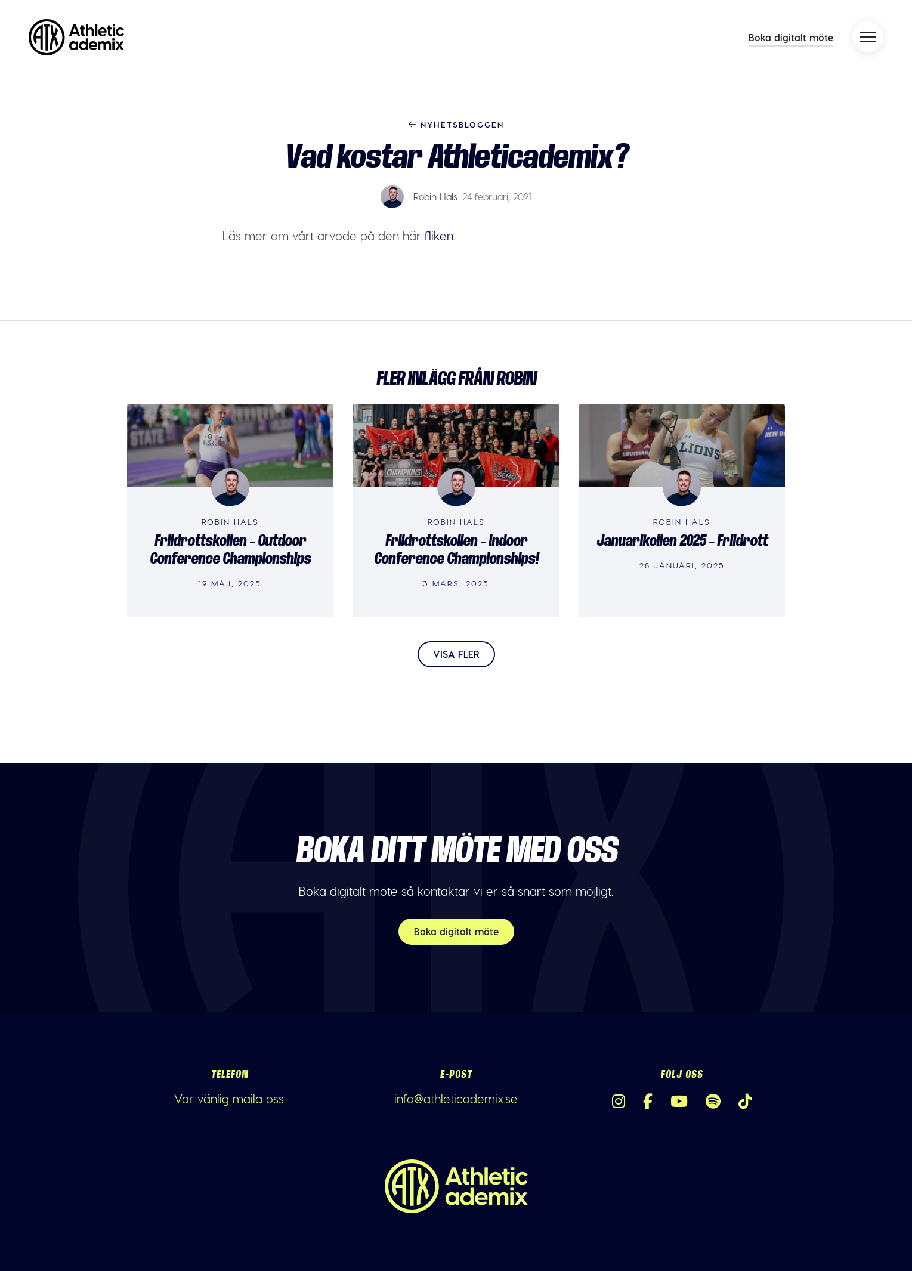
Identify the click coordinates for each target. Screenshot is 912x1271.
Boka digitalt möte (791, 37)
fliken (439, 235)
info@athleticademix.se (456, 1098)
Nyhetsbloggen (456, 124)
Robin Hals (435, 196)
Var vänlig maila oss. (230, 1098)
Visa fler (456, 654)
